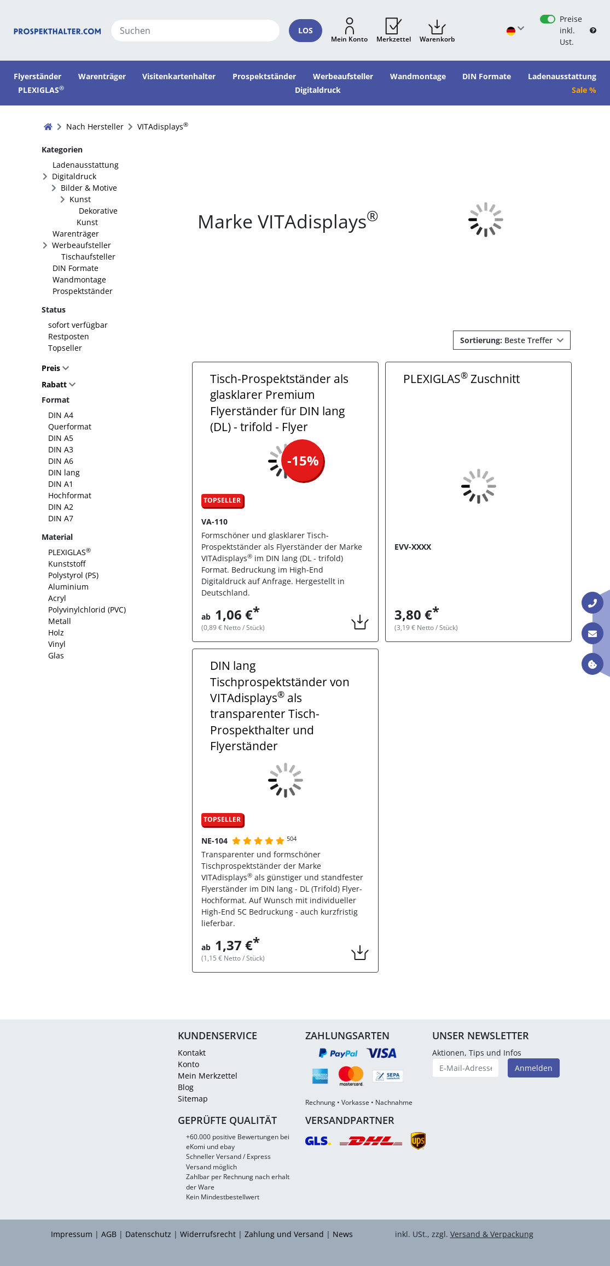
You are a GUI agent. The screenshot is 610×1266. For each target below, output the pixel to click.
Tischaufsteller (88, 256)
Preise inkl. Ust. (571, 30)
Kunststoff (66, 563)
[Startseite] (57, 30)
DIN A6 (60, 461)
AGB (109, 1234)
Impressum (71, 1234)
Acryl (57, 598)
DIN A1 (60, 484)
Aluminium (68, 586)
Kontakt (192, 1052)
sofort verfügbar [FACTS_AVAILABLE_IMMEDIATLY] (78, 325)
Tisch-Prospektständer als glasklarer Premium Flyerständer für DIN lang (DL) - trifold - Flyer (279, 402)
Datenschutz (148, 1234)
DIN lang (64, 472)
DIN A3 (60, 449)
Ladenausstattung (86, 165)
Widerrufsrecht (208, 1234)
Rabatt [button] (54, 385)
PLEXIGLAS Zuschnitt (461, 378)
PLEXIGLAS (69, 552)
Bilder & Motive (89, 187)
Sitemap (193, 1098)
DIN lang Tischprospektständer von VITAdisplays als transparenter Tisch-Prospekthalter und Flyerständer (280, 705)
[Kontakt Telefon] (592, 603)
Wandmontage (79, 279)
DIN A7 (60, 518)
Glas (56, 655)
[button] (349, 30)
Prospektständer (83, 291)
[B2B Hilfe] (593, 30)
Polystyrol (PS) (73, 575)
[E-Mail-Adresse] (465, 1067)
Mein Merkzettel (207, 1075)
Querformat (69, 426)
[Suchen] (195, 30)
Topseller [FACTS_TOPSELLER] (65, 348)
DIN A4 (60, 415)
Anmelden (534, 1068)
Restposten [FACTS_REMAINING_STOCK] (68, 336)
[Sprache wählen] (515, 30)
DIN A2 (60, 507)
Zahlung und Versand (284, 1234)
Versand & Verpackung (491, 1234)
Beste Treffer (507, 340)
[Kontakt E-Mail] (592, 633)
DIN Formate (75, 268)
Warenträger (76, 233)
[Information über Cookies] (592, 664)
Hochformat (69, 495)
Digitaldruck (74, 176)
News (343, 1234)
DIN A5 (60, 438)
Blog (186, 1087)
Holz (56, 632)
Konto (188, 1064)
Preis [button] (52, 368)
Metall (59, 621)
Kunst (80, 199)
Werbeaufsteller (81, 245)
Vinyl (57, 644)
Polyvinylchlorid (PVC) (87, 609)
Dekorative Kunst (97, 216)
